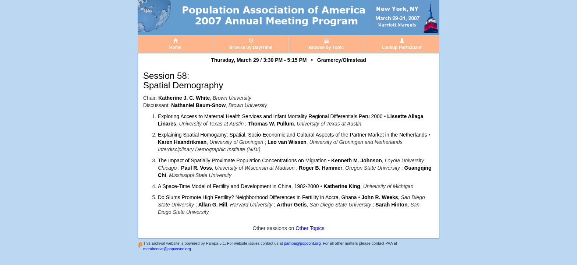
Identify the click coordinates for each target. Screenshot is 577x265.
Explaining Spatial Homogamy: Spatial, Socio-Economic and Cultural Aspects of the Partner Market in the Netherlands (292, 135)
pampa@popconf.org (302, 243)
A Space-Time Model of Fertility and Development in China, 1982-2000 (238, 186)
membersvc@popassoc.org (167, 249)
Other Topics (309, 228)
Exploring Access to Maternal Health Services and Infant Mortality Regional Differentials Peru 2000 (270, 116)
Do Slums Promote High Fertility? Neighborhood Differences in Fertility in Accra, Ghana (257, 197)
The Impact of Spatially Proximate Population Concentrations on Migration (242, 160)
